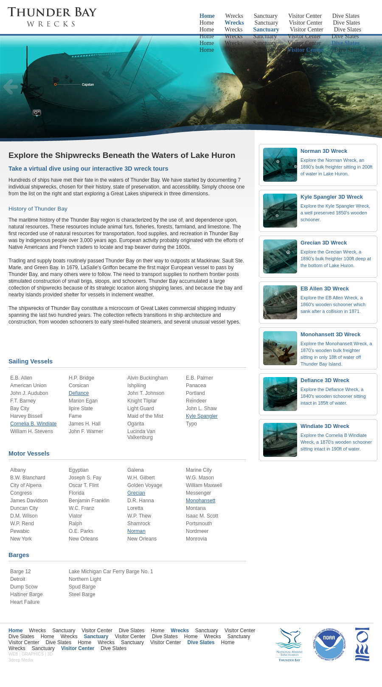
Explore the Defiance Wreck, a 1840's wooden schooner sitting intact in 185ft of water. (333, 396)
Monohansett (200, 501)
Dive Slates (346, 16)
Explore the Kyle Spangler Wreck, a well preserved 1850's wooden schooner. (335, 212)
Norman (136, 531)
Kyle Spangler (202, 416)
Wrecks (234, 16)
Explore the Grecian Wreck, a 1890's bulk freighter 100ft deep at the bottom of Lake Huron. (336, 258)
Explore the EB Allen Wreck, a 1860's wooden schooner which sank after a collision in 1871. (333, 304)
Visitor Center (305, 16)
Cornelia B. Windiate (33, 424)
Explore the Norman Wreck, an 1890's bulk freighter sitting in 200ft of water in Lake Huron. (337, 167)
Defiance (79, 393)
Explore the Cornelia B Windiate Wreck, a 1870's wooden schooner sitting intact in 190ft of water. (336, 442)
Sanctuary (266, 16)
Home (207, 16)
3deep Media (20, 660)
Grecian (136, 493)
